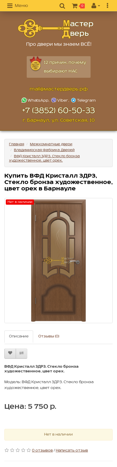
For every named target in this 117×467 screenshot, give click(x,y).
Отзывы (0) (48, 336)
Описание (18, 336)
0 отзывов (42, 450)
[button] (17, 6)
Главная (16, 144)
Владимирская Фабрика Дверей (44, 150)
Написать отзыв (72, 450)
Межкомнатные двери (51, 144)
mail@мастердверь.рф (59, 89)
